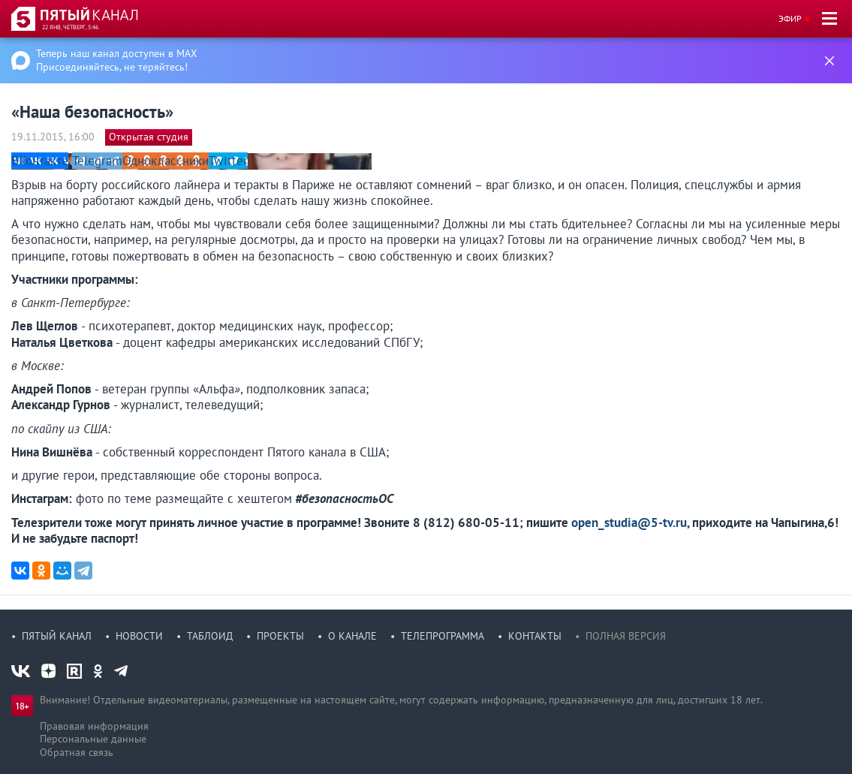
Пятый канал (57, 636)
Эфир (790, 18)
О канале (352, 636)
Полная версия (626, 636)
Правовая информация (94, 726)
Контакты (534, 636)
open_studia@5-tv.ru (629, 522)
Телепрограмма (442, 636)
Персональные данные (93, 738)
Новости (139, 636)
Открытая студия (148, 136)
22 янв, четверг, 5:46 (70, 27)
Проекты (280, 636)
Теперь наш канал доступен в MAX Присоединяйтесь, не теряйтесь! (116, 60)
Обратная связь (76, 752)
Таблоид (210, 636)
